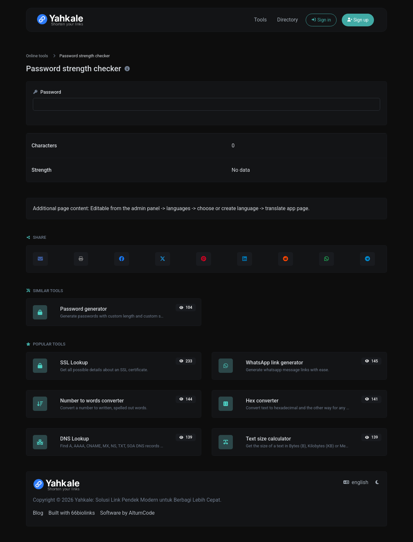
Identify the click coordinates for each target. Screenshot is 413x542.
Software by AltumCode (127, 513)
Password (47, 92)
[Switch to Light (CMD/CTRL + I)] (377, 482)
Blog (38, 513)
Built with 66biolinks (71, 513)
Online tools (37, 55)
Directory (287, 20)
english (355, 482)
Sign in (321, 19)
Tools (260, 20)
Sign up (357, 19)
